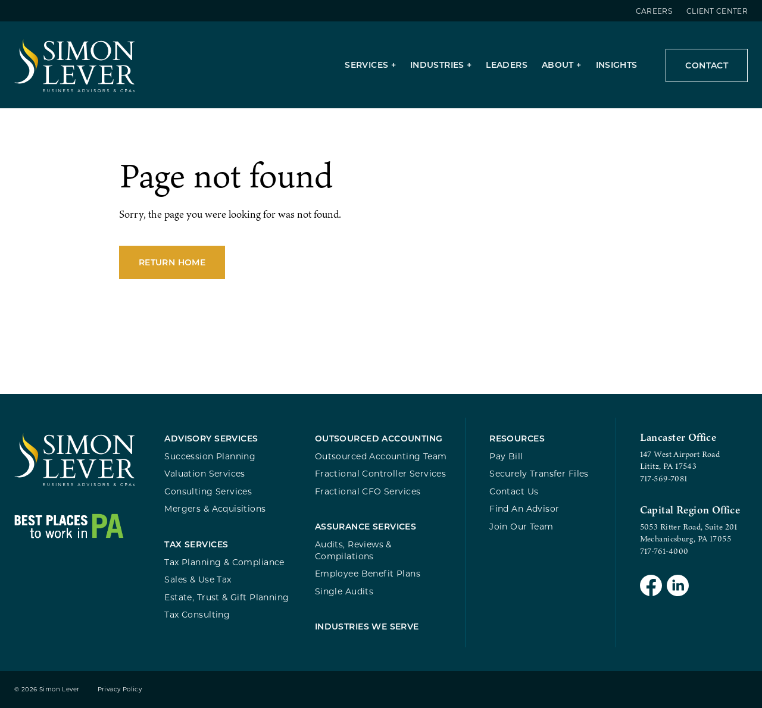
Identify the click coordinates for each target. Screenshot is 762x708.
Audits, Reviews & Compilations (353, 550)
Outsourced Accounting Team (381, 456)
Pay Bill (506, 456)
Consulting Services (208, 491)
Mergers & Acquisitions (215, 508)
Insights (617, 64)
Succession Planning (209, 456)
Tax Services (196, 544)
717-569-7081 (664, 478)
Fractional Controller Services (380, 473)
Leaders (506, 64)
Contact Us (513, 491)
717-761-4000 (664, 551)
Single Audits (344, 591)
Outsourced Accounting (379, 438)
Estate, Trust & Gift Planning (226, 597)
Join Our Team (521, 526)
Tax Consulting (197, 614)
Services (366, 64)
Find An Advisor (524, 508)
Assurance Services (366, 526)
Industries (437, 64)
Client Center (717, 10)
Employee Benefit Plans (367, 573)
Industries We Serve (367, 626)
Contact (706, 65)
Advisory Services (211, 438)
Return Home (172, 262)
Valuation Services (204, 473)
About (558, 64)
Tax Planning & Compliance (224, 562)
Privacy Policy (120, 689)
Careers (654, 10)
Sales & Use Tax (197, 579)
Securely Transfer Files (539, 473)
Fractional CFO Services (368, 491)
